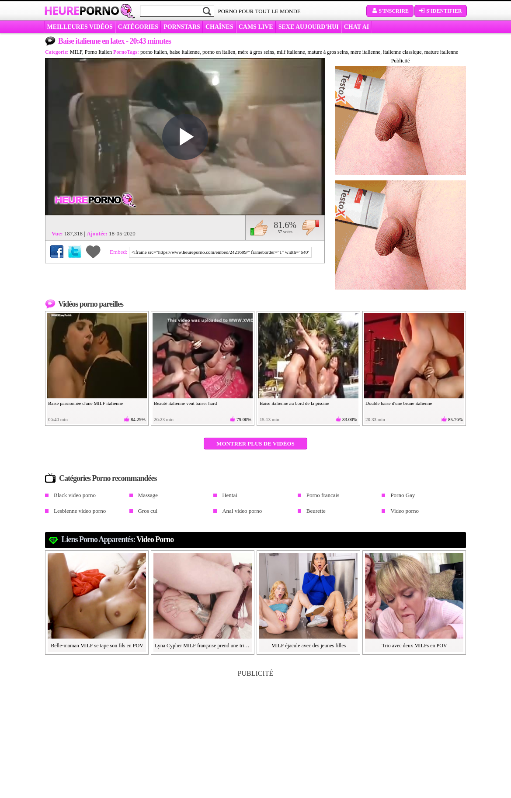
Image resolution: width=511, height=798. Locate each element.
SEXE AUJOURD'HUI (308, 27)
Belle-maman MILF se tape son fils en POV (97, 646)
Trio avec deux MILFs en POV (414, 646)
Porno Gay (402, 495)
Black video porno (75, 495)
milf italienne (291, 52)
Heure (81, 10)
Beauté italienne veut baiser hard (185, 403)
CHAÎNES (219, 27)
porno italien (153, 52)
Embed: (119, 252)
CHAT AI (356, 27)
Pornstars (181, 27)
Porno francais (322, 495)
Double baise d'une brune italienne (398, 403)
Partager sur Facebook (56, 251)
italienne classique (402, 52)
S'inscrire (390, 11)
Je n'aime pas (310, 227)
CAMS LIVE (256, 27)
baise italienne (185, 52)
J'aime (259, 227)
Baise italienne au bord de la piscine (294, 403)
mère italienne (365, 52)
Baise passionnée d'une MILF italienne (85, 403)
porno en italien (218, 52)
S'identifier (440, 11)
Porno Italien (98, 52)
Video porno (404, 511)
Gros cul (147, 511)
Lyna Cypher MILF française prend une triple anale (203, 646)
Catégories (138, 27)
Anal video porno (242, 511)
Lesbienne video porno (80, 511)
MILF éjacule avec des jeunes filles (308, 646)
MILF (76, 52)
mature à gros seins (328, 52)
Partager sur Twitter (74, 251)
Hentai (229, 495)
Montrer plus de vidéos (255, 443)
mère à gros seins (256, 52)
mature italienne (441, 52)
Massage (148, 495)
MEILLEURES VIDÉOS (80, 27)
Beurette (316, 511)
